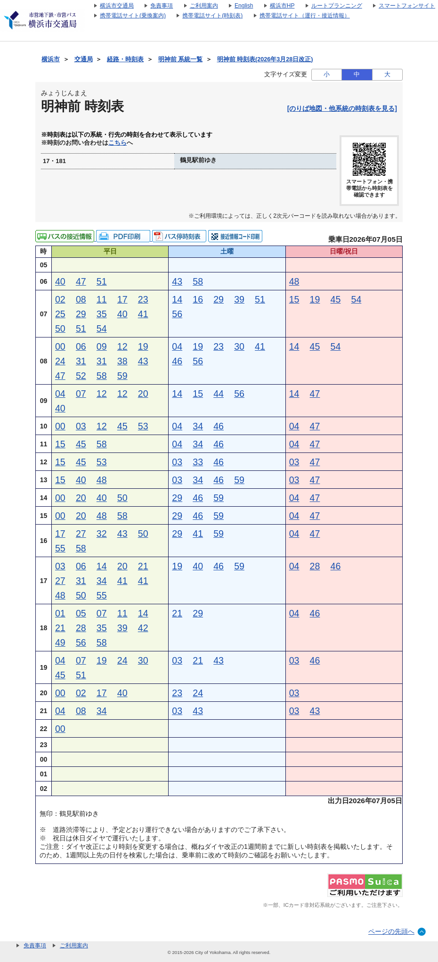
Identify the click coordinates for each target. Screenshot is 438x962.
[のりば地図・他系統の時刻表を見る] (342, 108)
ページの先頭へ (391, 931)
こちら (117, 143)
